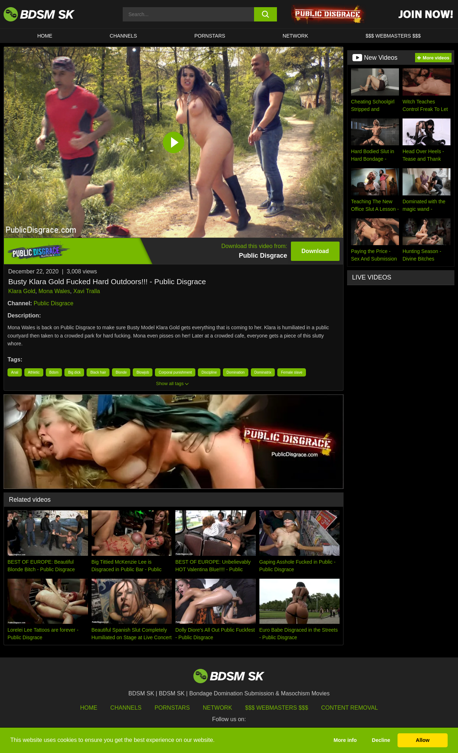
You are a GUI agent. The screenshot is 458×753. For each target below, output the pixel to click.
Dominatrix (263, 372)
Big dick (74, 372)
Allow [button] (422, 740)
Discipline (209, 372)
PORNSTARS (209, 36)
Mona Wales (54, 291)
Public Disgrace (53, 303)
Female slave (291, 372)
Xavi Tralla (86, 291)
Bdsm (54, 372)
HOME (44, 36)
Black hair (98, 372)
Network (295, 36)
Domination (235, 372)
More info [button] (345, 740)
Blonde (121, 372)
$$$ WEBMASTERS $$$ (393, 36)
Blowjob (142, 372)
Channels (125, 708)
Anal (14, 372)
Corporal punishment (175, 372)
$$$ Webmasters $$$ (276, 708)
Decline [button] (381, 740)
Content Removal (349, 708)
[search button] (265, 14)
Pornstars (172, 708)
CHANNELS (123, 36)
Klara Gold (21, 291)
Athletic (34, 372)
